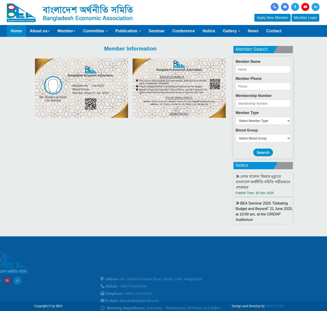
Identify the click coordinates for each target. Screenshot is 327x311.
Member (66, 31)
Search (263, 152)
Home (16, 31)
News (253, 31)
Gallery (231, 31)
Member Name (248, 61)
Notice (209, 31)
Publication (128, 31)
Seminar (157, 31)
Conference (183, 31)
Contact (273, 31)
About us (40, 31)
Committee (95, 31)
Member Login (305, 18)
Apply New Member (272, 18)
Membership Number (254, 96)
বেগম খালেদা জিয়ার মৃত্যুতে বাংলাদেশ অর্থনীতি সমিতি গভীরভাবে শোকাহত (263, 181)
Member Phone (249, 79)
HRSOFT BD (274, 306)
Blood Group (247, 130)
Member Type (247, 113)
